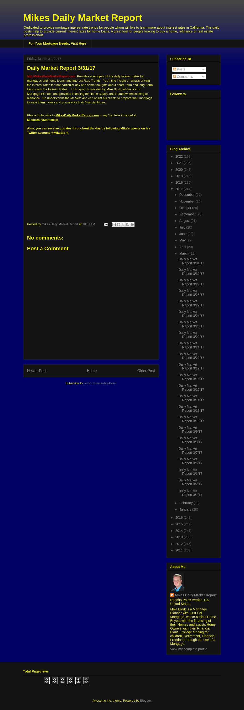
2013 (179, 537)
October (185, 208)
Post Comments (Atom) (100, 383)
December (187, 195)
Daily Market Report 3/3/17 (190, 472)
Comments (183, 77)
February (186, 503)
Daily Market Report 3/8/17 (190, 440)
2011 (179, 550)
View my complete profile (188, 649)
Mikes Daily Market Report (82, 17)
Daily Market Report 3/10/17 (191, 419)
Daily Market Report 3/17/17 (191, 366)
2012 (179, 544)
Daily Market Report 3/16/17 (191, 377)
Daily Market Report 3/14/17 (191, 398)
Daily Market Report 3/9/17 (190, 429)
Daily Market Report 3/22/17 (191, 335)
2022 (179, 156)
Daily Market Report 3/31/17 (191, 261)
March (184, 253)
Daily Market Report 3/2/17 (190, 482)
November (187, 201)
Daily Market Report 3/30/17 (191, 272)
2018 (179, 182)
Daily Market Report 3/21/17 (191, 345)
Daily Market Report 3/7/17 (190, 450)
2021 (179, 163)
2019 (179, 176)
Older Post (146, 371)
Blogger (145, 700)
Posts (179, 69)
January (185, 509)
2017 (179, 189)
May (183, 240)
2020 (179, 169)
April (183, 247)
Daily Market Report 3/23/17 (191, 324)
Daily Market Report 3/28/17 (191, 293)
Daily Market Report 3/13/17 (191, 408)
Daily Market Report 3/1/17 (190, 493)
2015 (179, 524)
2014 (179, 531)
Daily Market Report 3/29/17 (191, 282)
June (183, 234)
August (185, 221)
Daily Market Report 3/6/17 (190, 461)
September (188, 214)
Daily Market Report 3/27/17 (191, 303)
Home (92, 371)
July (182, 227)
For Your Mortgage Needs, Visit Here (57, 43)
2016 (179, 517)
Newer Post (37, 371)
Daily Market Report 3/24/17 (191, 314)
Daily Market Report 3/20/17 (191, 356)
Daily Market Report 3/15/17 (191, 387)
